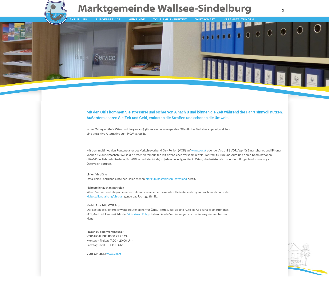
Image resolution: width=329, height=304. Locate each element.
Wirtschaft (205, 19)
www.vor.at (198, 150)
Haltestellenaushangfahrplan (105, 196)
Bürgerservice (107, 19)
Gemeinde (137, 19)
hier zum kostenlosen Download (166, 178)
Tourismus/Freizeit (170, 19)
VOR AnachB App (138, 214)
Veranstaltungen (239, 19)
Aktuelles (78, 19)
